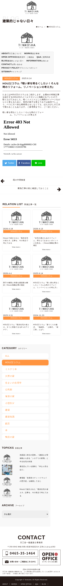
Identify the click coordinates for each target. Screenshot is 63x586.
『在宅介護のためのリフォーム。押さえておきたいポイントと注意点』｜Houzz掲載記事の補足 (45, 241)
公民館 (8, 389)
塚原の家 (10, 396)
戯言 (7, 423)
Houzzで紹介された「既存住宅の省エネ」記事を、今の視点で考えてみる (15, 240)
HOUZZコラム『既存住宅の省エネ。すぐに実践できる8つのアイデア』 (16, 327)
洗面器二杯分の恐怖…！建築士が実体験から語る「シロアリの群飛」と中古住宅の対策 (34, 458)
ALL (7, 356)
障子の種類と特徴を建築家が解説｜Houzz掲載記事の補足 (15, 284)
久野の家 (10, 376)
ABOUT (5, 584)
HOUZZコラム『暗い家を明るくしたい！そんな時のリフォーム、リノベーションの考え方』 (46, 285)
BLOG (44, 584)
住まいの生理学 (13, 383)
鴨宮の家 (10, 437)
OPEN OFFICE (26, 584)
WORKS (14, 584)
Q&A (36, 584)
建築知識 (10, 416)
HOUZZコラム (11, 78)
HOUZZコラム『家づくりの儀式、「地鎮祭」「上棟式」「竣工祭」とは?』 (45, 327)
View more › (16, 247)
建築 (7, 410)
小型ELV (9, 403)
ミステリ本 (11, 369)
